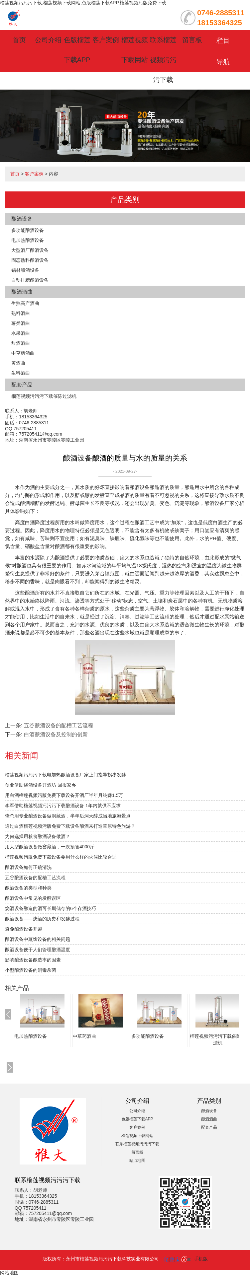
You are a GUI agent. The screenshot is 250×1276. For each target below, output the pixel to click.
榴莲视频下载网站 (137, 1135)
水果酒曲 (20, 333)
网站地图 (9, 1272)
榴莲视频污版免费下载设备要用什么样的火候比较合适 (61, 857)
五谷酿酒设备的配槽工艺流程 (58, 725)
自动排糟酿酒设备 (30, 280)
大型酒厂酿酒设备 (30, 250)
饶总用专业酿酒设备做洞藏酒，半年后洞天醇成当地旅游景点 (68, 815)
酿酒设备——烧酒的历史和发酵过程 (42, 918)
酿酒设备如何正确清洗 (28, 867)
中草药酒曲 (23, 353)
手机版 (201, 1258)
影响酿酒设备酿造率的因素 (33, 959)
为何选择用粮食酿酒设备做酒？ (37, 836)
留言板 (192, 39)
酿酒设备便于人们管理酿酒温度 (37, 949)
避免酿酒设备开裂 (23, 929)
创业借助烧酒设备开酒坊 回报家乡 (40, 785)
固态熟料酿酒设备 (30, 260)
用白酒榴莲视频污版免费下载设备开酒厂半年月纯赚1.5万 (64, 795)
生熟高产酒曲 (25, 303)
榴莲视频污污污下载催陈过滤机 (43, 396)
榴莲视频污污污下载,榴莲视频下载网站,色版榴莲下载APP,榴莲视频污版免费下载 (83, 2)
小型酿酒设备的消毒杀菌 (30, 970)
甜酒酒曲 (20, 343)
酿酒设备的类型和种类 (28, 887)
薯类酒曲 (20, 323)
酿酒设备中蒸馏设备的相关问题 (37, 939)
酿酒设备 (22, 219)
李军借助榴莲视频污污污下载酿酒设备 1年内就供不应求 (63, 805)
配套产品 (22, 385)
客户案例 (105, 39)
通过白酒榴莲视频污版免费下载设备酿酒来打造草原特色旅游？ (70, 826)
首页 (19, 39)
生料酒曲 (20, 373)
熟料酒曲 (20, 313)
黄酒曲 (18, 363)
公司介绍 (48, 39)
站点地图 (137, 1160)
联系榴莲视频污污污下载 (163, 59)
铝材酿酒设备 (25, 270)
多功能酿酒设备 (27, 230)
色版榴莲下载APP (137, 1119)
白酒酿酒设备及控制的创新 (56, 734)
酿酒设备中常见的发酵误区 (33, 898)
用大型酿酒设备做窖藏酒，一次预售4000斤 (49, 846)
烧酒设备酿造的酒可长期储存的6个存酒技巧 (50, 908)
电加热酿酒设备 (27, 240)
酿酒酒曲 (22, 292)
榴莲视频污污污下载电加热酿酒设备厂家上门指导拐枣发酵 (65, 774)
